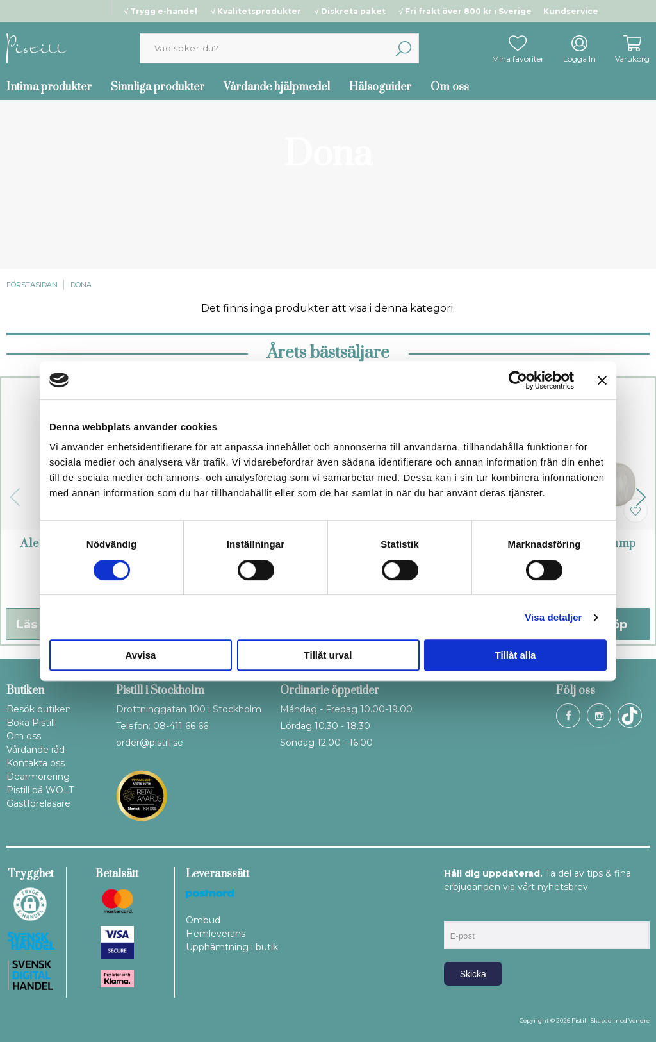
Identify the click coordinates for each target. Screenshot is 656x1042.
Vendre (639, 1020)
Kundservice (570, 11)
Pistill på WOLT (40, 790)
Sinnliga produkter (157, 87)
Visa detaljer (553, 617)
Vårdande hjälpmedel (277, 87)
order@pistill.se (149, 742)
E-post (456, 910)
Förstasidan (32, 284)
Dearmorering (38, 776)
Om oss (449, 87)
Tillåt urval (328, 655)
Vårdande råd (35, 749)
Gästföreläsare (38, 803)
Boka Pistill (30, 722)
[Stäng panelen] (602, 380)
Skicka (473, 974)
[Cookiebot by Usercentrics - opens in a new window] (518, 380)
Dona (81, 284)
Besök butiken (38, 709)
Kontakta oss (35, 763)
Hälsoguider (380, 87)
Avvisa (141, 655)
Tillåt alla (515, 655)
